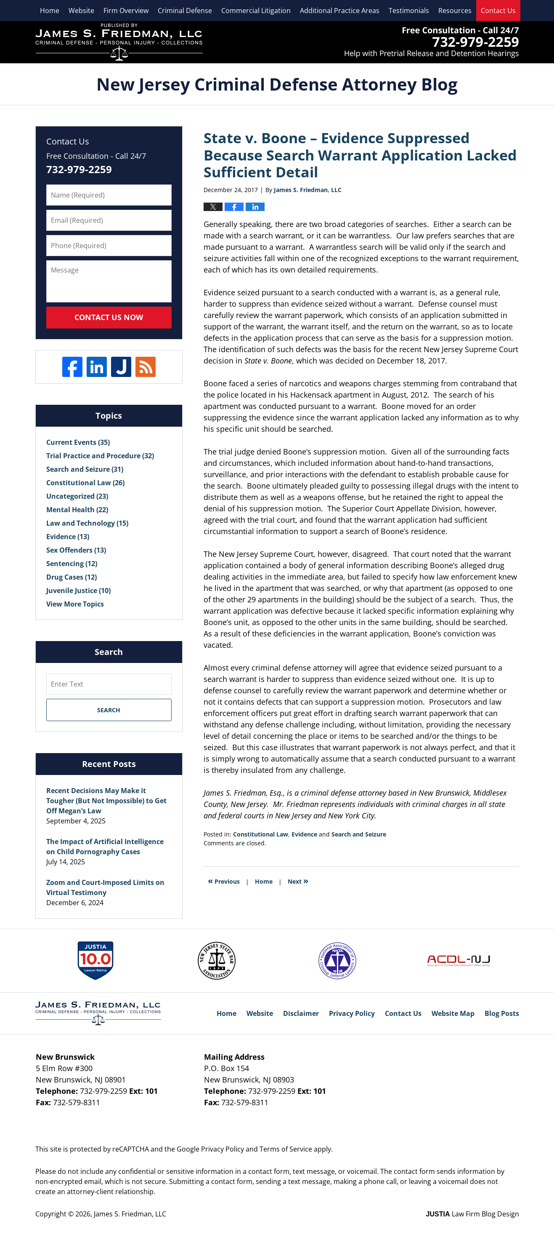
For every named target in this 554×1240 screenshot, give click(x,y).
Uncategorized (77, 496)
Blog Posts (502, 1013)
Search (108, 710)
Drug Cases (71, 577)
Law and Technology (87, 523)
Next (298, 880)
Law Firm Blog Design (472, 1214)
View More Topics (75, 604)
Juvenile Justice (78, 590)
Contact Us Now (108, 317)
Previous (224, 880)
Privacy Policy (352, 1013)
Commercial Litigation (256, 10)
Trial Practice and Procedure (100, 455)
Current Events (78, 442)
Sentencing (71, 563)
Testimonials (409, 10)
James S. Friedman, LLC (432, 42)
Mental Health (77, 509)
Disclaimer (301, 1013)
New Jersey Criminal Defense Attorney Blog (119, 42)
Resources (455, 10)
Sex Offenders (76, 550)
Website (81, 10)
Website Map (453, 1013)
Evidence (304, 834)
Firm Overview (125, 10)
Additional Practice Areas (339, 10)
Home (49, 10)
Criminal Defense (185, 10)
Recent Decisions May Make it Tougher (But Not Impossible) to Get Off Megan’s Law (106, 800)
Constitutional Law (260, 834)
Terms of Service (286, 1149)
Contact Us (498, 10)
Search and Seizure (358, 834)
